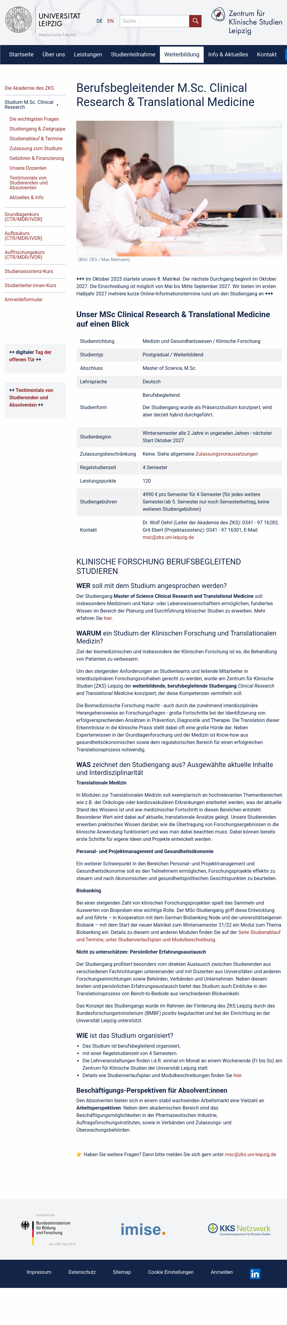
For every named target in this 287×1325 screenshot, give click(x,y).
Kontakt (267, 54)
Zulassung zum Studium (35, 148)
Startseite (21, 54)
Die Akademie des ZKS (29, 88)
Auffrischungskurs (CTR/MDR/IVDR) (25, 254)
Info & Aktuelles (228, 54)
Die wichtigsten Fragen (34, 119)
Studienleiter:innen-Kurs (30, 285)
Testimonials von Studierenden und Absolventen (28, 183)
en (111, 21)
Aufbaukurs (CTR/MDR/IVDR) (23, 235)
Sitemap (122, 1272)
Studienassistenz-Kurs (29, 271)
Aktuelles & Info (26, 197)
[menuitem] (21, 55)
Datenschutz (82, 1272)
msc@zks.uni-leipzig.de (168, 537)
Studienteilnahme (133, 54)
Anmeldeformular (24, 299)
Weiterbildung (181, 54)
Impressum (39, 1272)
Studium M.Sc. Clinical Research (29, 104)
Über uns (54, 54)
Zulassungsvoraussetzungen (226, 454)
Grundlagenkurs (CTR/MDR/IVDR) (23, 216)
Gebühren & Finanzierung (36, 158)
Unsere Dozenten (28, 168)
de (99, 21)
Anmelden (222, 1272)
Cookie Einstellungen (171, 1272)
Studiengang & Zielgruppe (37, 129)
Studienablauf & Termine (36, 139)
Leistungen (88, 54)
